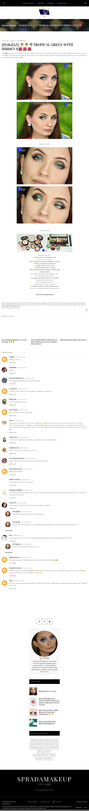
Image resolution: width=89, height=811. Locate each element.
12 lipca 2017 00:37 (23, 438)
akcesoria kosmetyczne (41, 756)
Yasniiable (12, 369)
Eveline (25, 303)
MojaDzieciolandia (15, 491)
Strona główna (28, 3)
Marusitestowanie (15, 569)
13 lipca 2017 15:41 (26, 523)
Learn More (79, 807)
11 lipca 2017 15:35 (22, 400)
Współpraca (62, 3)
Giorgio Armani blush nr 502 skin (45, 267)
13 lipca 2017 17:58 (26, 545)
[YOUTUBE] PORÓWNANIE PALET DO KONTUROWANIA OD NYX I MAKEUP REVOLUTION (44, 343)
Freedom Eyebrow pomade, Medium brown (45, 286)
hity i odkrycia (52, 741)
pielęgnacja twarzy (37, 745)
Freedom (32, 303)
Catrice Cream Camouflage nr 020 (45, 257)
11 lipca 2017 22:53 (18, 421)
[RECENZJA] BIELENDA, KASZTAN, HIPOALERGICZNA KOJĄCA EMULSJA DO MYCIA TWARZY (49, 703)
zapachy (47, 752)
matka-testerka (14, 481)
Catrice (18, 303)
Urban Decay (15, 307)
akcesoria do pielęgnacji (44, 760)
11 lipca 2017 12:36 (21, 368)
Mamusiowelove (14, 559)
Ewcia (11, 422)
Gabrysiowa (13, 438)
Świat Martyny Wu (15, 470)
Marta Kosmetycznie (16, 379)
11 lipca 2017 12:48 (29, 379)
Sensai (82, 303)
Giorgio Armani (42, 303)
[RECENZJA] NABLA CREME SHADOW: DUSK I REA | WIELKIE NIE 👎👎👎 (48, 713)
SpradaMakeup (44, 780)
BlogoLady (13, 400)
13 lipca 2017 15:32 (22, 504)
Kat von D (58, 303)
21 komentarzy (21, 40)
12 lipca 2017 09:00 (30, 459)
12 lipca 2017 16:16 (25, 481)
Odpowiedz (12, 364)
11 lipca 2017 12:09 (20, 358)
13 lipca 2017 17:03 (17, 536)
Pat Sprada (16, 513)
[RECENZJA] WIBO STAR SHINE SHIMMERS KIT (47, 724)
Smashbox (6, 307)
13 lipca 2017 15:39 (26, 513)
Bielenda (11, 303)
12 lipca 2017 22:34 (28, 491)
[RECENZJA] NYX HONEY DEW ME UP (73, 341)
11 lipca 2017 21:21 (23, 411)
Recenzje (50, 3)
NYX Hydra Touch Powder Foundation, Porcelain (45, 261)
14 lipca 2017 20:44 (27, 569)
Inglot (51, 303)
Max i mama (13, 411)
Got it (85, 807)
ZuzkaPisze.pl (13, 449)
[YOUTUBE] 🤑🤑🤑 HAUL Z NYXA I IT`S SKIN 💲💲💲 (14, 342)
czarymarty (13, 390)
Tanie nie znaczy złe (52, 745)
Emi (10, 537)
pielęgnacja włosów (37, 749)
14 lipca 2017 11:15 (25, 558)
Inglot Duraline (45, 272)
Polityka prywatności (45, 791)
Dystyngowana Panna (16, 460)
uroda (53, 756)
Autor (11, 582)
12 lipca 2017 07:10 (24, 449)
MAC (64, 303)
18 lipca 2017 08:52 (19, 582)
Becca (13, 40)
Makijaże (40, 3)
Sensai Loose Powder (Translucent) (45, 263)
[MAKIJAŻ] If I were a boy (47, 692)
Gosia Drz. (12, 504)
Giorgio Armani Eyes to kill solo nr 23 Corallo (45, 278)
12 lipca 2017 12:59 (27, 470)
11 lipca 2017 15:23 (22, 390)
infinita (12, 358)
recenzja (34, 741)
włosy (40, 752)
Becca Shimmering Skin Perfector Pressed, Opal (45, 270)
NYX (77, 303)
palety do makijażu (52, 749)
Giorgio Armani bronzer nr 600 (45, 265)
